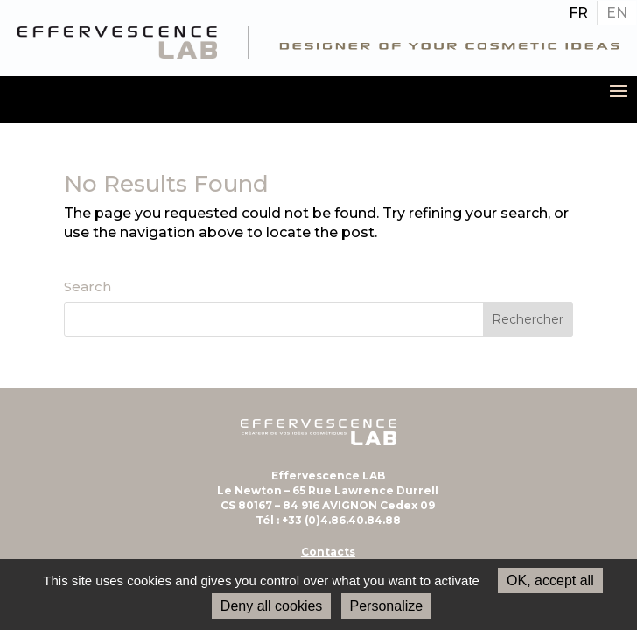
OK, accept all (550, 580)
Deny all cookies (271, 605)
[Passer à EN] (617, 13)
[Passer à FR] (578, 13)
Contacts (328, 551)
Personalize (387, 605)
